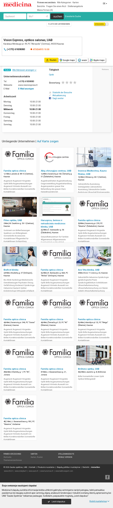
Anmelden (95, 467)
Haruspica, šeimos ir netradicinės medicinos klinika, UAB (53, 223)
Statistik (85, 467)
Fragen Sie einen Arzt (56, 6)
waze (82, 60)
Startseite (7, 457)
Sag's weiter (56, 98)
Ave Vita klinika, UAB (88, 270)
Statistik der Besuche (60, 92)
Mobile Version (65, 457)
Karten (76, 2)
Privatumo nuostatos (46, 467)
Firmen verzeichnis (46, 2)
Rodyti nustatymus (99, 501)
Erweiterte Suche (73, 16)
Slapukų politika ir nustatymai (68, 467)
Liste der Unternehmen (59, 24)
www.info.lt (8, 471)
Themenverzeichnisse (12, 460)
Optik (51, 74)
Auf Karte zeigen (47, 141)
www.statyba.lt (21, 471)
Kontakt (32, 467)
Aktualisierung (57, 95)
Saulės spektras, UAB (18, 467)
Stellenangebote (75, 6)
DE (105, 3)
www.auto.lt (33, 471)
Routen (40, 457)
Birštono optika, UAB (88, 369)
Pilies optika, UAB (13, 220)
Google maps (67, 60)
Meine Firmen (45, 10)
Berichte (41, 6)
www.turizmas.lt (46, 471)
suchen (57, 16)
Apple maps (97, 60)
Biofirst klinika (11, 270)
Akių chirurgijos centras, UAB (56, 170)
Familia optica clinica (15, 170)
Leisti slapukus (56, 501)
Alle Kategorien (64, 2)
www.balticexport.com (64, 471)
